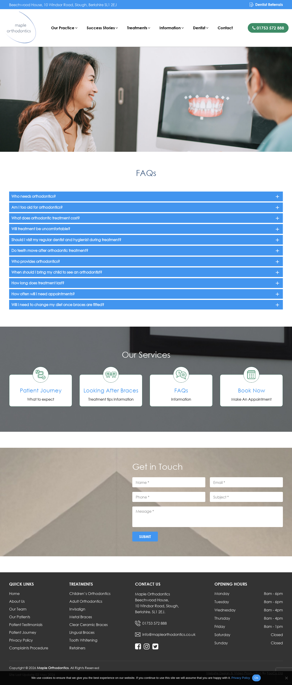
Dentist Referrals (269, 4)
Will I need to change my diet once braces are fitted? (57, 304)
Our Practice (63, 28)
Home (14, 593)
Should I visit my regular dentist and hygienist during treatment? (66, 239)
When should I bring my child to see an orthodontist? (56, 272)
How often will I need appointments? (43, 293)
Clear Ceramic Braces (88, 624)
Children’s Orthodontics (89, 593)
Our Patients (19, 616)
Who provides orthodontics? (35, 261)
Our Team (17, 609)
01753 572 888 (268, 27)
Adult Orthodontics (85, 601)
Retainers (77, 647)
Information (170, 28)
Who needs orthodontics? (33, 196)
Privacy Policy (21, 640)
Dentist (199, 28)
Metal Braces (80, 616)
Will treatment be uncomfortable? (40, 228)
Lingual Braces (81, 632)
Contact (225, 28)
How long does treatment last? (37, 282)
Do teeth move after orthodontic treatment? (49, 250)
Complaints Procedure (28, 647)
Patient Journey (22, 632)
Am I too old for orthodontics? (37, 207)
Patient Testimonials (25, 624)
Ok (256, 678)
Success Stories (101, 28)
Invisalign (77, 609)
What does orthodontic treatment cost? (45, 218)
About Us (17, 601)
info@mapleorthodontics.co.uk (169, 634)
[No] (286, 678)
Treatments (137, 28)
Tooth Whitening (83, 640)
